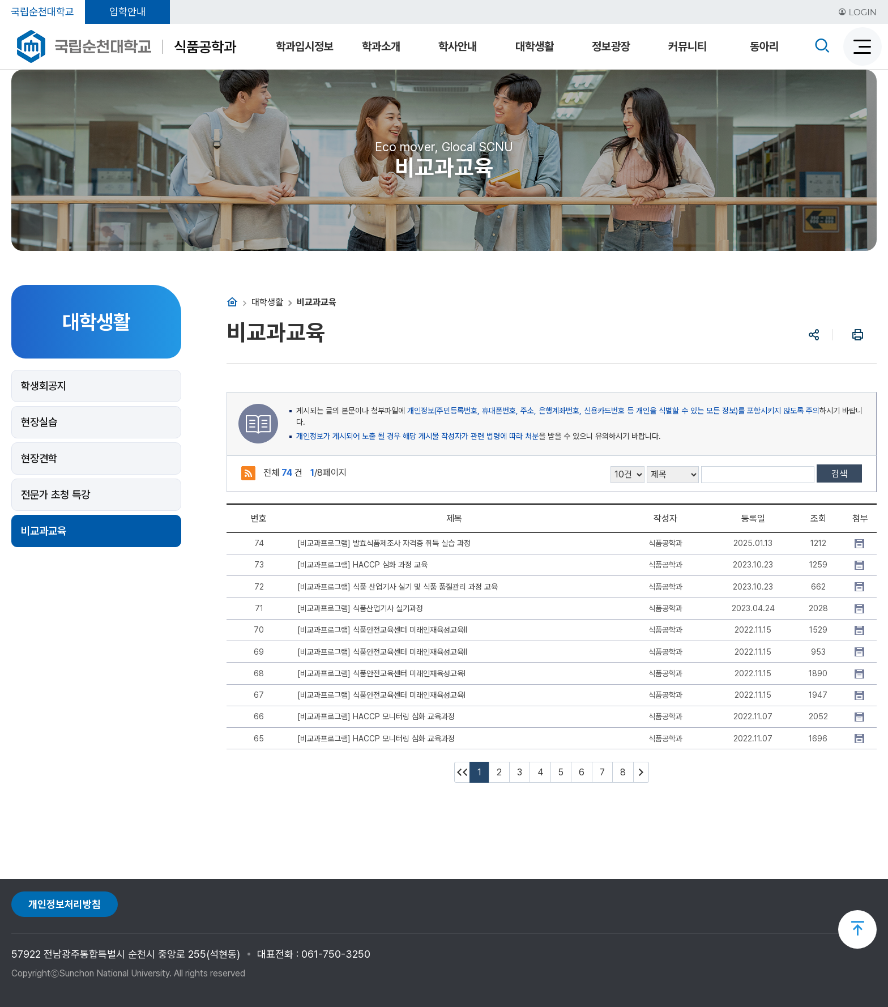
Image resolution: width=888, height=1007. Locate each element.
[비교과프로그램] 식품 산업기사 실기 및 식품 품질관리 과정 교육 (397, 586)
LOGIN (857, 12)
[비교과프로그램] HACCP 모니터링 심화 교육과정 (376, 716)
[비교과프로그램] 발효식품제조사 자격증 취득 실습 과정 (384, 543)
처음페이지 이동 (462, 772)
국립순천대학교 (42, 12)
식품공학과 (205, 47)
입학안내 (127, 12)
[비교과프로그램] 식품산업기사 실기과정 (360, 608)
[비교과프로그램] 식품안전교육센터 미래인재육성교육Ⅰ (381, 673)
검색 (839, 473)
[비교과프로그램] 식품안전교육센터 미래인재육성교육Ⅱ (382, 629)
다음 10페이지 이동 (641, 772)
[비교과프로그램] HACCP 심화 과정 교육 (362, 564)
